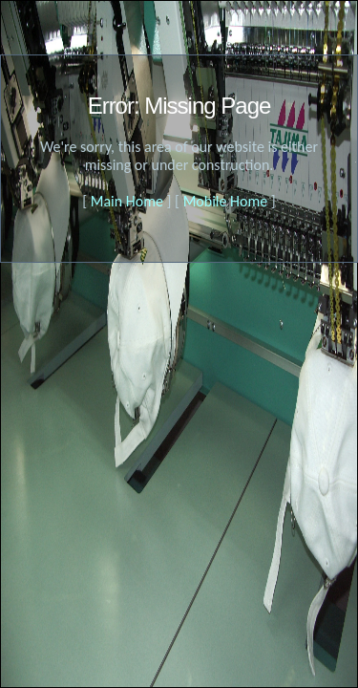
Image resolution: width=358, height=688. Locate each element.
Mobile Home (225, 201)
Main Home (127, 201)
